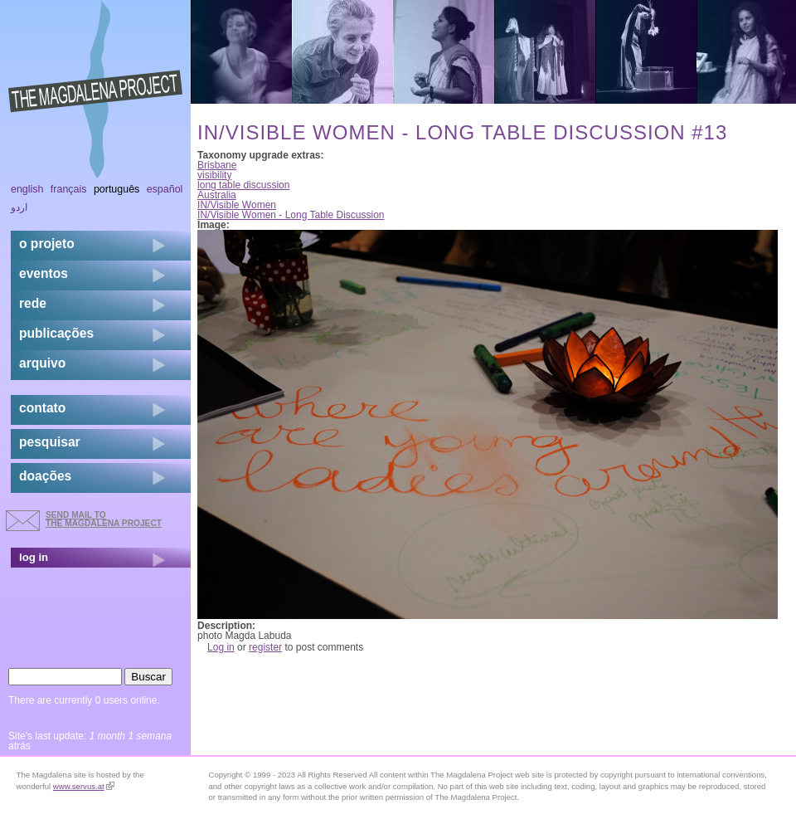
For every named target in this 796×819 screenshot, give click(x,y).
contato (42, 408)
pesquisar (49, 442)
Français (69, 189)
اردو (19, 207)
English (27, 189)
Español (165, 189)
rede (32, 303)
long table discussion (243, 185)
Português (116, 189)
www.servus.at (83, 786)
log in (33, 557)
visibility (214, 175)
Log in (221, 647)
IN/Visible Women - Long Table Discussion (290, 215)
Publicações (56, 333)
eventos (43, 273)
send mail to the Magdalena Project (104, 519)
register (265, 647)
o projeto (47, 243)
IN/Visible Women (236, 205)
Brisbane (216, 165)
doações (45, 476)
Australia (216, 195)
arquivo (42, 363)
